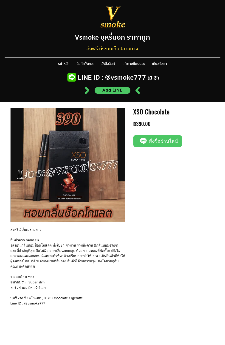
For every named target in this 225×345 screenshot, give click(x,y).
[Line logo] (72, 77)
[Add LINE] (112, 90)
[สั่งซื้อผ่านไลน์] (157, 141)
